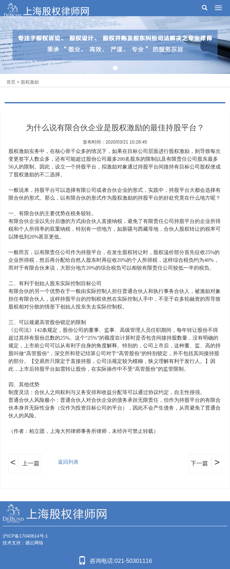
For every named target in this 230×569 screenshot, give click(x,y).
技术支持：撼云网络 (23, 542)
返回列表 (68, 462)
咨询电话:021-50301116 (115, 560)
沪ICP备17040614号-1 (25, 536)
